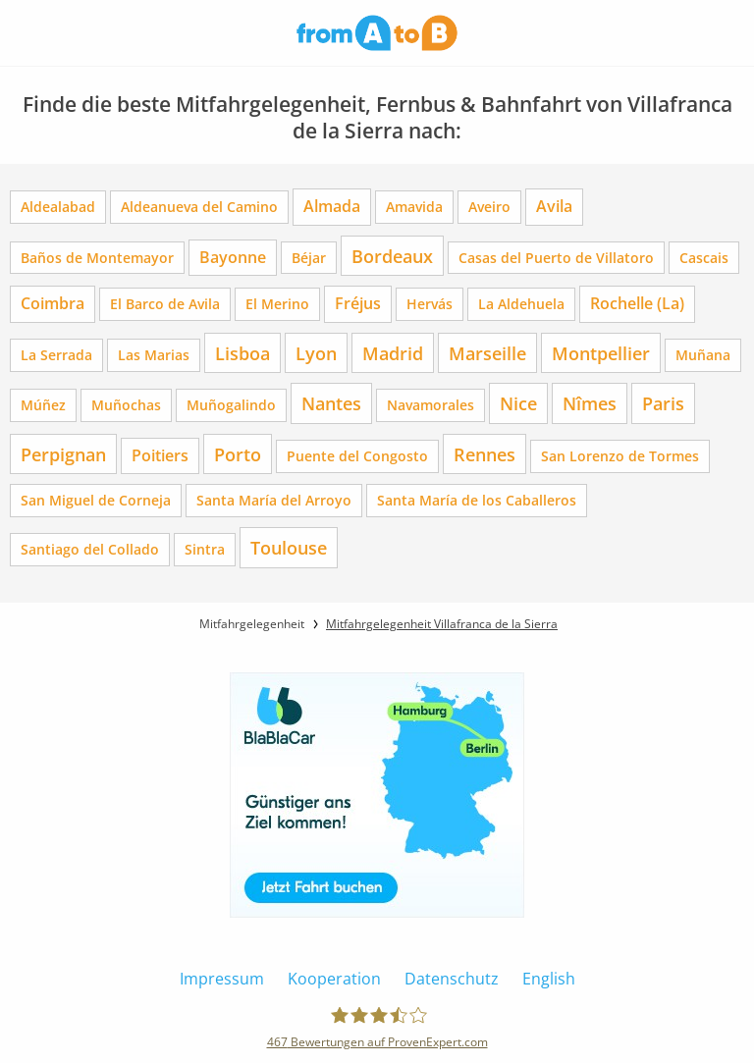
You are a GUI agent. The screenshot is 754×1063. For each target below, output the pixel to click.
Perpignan (63, 454)
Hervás (429, 303)
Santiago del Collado (90, 549)
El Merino (277, 303)
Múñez (43, 405)
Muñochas (126, 405)
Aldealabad (58, 206)
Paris (663, 403)
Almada (331, 206)
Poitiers (160, 455)
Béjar (309, 257)
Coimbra (52, 303)
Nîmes (590, 403)
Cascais (703, 257)
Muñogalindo (231, 405)
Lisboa (242, 353)
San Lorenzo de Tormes (620, 456)
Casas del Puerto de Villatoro (556, 257)
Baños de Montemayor (97, 257)
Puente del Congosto (357, 456)
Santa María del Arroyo (273, 500)
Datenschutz (451, 978)
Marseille (487, 353)
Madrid (392, 353)
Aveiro (489, 206)
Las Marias (153, 354)
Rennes (484, 454)
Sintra (205, 549)
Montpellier (601, 353)
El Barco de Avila (165, 303)
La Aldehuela (521, 303)
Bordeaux (392, 255)
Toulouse (288, 547)
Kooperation (334, 978)
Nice (518, 403)
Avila (554, 206)
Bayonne (232, 257)
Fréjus (358, 303)
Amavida (414, 206)
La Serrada (56, 354)
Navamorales (430, 405)
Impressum (222, 978)
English (548, 978)
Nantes (331, 403)
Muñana (702, 354)
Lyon (316, 353)
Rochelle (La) (637, 303)
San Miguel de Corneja (96, 500)
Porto (237, 454)
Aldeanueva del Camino (199, 206)
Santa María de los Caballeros (476, 500)
